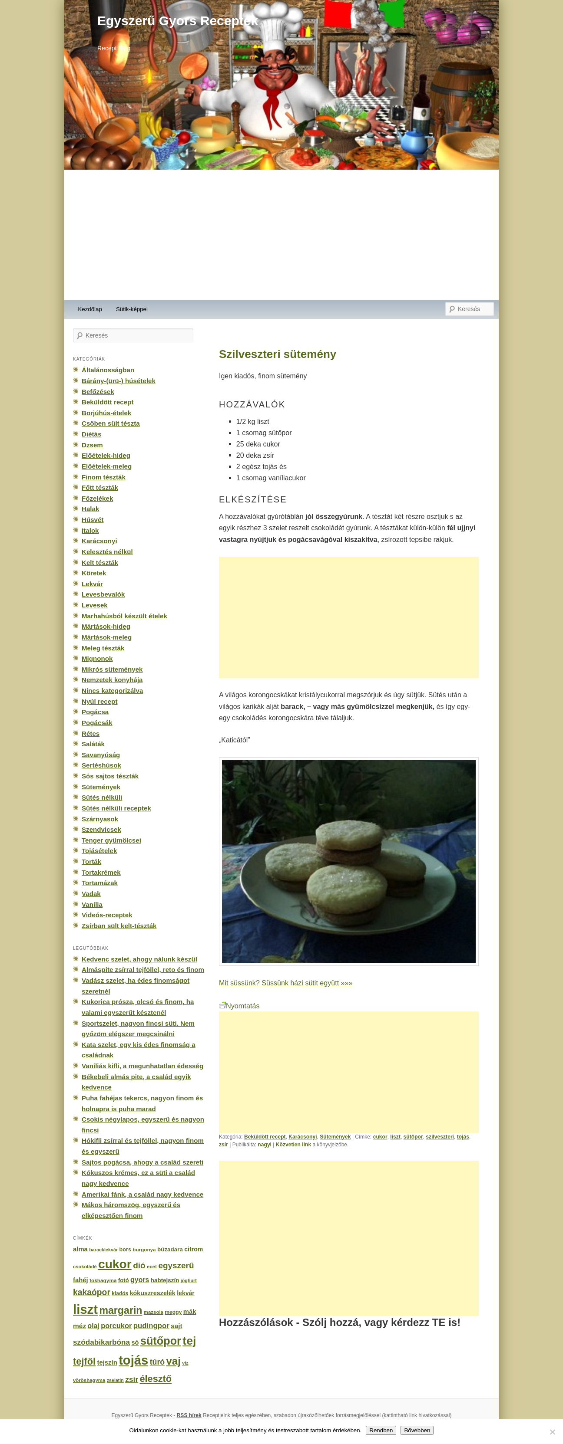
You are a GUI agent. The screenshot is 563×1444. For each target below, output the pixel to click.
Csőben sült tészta (111, 423)
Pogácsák (97, 722)
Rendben (381, 1430)
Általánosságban (108, 370)
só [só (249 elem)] (135, 1342)
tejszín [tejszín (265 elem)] (107, 1362)
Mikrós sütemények (112, 669)
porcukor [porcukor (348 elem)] (116, 1325)
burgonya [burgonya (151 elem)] (144, 1249)
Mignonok (97, 658)
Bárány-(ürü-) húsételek (119, 380)
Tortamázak (100, 882)
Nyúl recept (99, 701)
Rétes (90, 733)
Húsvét (93, 519)
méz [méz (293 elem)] (79, 1325)
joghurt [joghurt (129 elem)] (189, 1280)
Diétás (91, 434)
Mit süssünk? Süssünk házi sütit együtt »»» (285, 983)
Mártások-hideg (106, 626)
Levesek (95, 605)
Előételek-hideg (106, 455)
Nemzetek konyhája (112, 679)
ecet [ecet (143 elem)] (152, 1266)
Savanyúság (101, 754)
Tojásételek (99, 850)
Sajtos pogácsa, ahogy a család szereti (142, 1162)
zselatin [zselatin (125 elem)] (115, 1380)
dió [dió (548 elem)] (139, 1265)
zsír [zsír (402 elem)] (131, 1379)
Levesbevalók (103, 594)
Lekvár (92, 583)
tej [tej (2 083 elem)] (189, 1340)
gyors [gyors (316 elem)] (139, 1279)
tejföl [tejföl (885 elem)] (84, 1361)
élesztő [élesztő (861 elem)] (156, 1378)
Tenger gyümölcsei (111, 840)
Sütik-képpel (132, 309)
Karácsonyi (302, 1137)
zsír (223, 1145)
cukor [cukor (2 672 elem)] (115, 1264)
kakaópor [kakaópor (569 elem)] (91, 1292)
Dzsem (92, 445)
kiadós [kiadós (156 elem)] (120, 1293)
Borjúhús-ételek (106, 413)
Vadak (91, 893)
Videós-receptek (107, 915)
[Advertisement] (281, 234)
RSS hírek (189, 1415)
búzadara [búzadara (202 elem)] (170, 1249)
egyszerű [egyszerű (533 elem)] (176, 1265)
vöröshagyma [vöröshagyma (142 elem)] (89, 1380)
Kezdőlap (90, 309)
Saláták (93, 744)
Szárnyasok (100, 819)
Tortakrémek (101, 872)
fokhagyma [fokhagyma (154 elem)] (102, 1280)
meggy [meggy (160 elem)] (173, 1312)
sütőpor (413, 1137)
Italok (90, 530)
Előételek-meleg (107, 466)
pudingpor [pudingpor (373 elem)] (151, 1326)
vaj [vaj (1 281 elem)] (173, 1361)
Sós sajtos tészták (110, 776)
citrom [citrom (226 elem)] (193, 1249)
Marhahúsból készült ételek (124, 616)
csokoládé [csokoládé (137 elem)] (85, 1266)
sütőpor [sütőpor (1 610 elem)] (160, 1341)
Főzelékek (97, 498)
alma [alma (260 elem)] (80, 1249)
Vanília (92, 904)
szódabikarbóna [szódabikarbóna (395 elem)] (101, 1342)
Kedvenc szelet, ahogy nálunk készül (139, 959)
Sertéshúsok (101, 765)
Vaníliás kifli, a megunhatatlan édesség (142, 1066)
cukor (380, 1137)
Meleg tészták (103, 648)
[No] (552, 1432)
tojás (463, 1137)
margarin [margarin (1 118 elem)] (120, 1310)
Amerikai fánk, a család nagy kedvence (142, 1194)
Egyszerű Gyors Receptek (177, 20)
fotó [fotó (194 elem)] (123, 1280)
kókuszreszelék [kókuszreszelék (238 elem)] (153, 1293)
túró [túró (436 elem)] (157, 1362)
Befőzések (98, 391)
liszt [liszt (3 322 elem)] (85, 1309)
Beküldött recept (265, 1137)
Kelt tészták (100, 562)
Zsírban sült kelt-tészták (119, 925)
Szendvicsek (101, 829)
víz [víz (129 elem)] (185, 1362)
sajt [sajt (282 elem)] (176, 1325)
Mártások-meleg (107, 637)
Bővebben (417, 1430)
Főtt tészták (100, 487)
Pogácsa (95, 711)
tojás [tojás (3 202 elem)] (133, 1360)
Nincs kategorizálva (112, 690)
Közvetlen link (294, 1145)
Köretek (94, 573)
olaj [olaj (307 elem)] (93, 1325)
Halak (90, 508)
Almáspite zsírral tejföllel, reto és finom (143, 969)
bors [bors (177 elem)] (125, 1250)
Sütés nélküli (102, 797)
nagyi (265, 1145)
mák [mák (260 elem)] (189, 1311)
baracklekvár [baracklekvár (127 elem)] (103, 1249)
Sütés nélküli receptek (116, 808)
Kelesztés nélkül (107, 551)
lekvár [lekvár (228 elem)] (186, 1293)
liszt (395, 1137)
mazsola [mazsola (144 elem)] (153, 1312)
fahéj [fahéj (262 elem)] (80, 1280)
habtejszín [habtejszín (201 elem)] (165, 1280)
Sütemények (335, 1137)
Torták (91, 861)
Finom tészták (104, 477)
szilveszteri (440, 1137)
